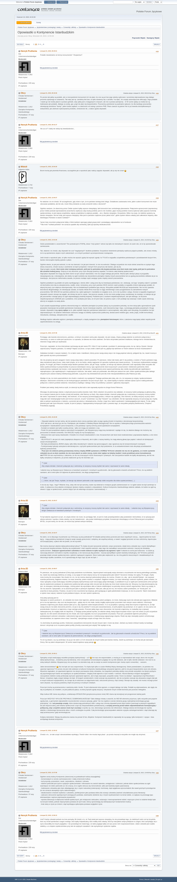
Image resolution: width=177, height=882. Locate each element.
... (42, 44)
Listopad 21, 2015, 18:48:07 (48, 568)
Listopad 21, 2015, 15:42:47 (48, 532)
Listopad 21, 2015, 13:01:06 (48, 240)
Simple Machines (31, 879)
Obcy (23, 93)
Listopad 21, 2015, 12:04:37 (48, 197)
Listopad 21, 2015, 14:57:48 (48, 333)
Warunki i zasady (150, 879)
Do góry (20, 856)
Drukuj (157, 44)
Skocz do (128, 865)
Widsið (24, 167)
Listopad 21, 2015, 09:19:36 (48, 93)
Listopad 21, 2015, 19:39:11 (48, 653)
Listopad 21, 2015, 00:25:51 (48, 51)
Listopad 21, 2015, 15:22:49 (48, 417)
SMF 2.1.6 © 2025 (20, 879)
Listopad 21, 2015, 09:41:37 (48, 124)
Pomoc (141, 879)
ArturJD (24, 333)
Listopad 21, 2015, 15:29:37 (48, 500)
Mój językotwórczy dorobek (49, 68)
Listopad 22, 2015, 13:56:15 (48, 815)
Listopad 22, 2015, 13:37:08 (48, 772)
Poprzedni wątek (138, 38)
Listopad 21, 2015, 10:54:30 (48, 166)
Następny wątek (153, 38)
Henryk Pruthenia (29, 51)
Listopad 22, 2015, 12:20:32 (48, 730)
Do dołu (20, 44)
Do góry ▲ (159, 879)
